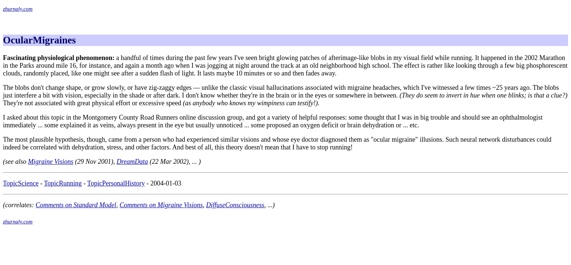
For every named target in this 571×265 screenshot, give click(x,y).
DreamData (132, 161)
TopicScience (21, 183)
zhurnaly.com (17, 9)
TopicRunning (63, 183)
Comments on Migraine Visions (161, 205)
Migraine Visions (50, 161)
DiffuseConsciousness (235, 205)
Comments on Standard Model (76, 205)
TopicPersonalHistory (116, 183)
